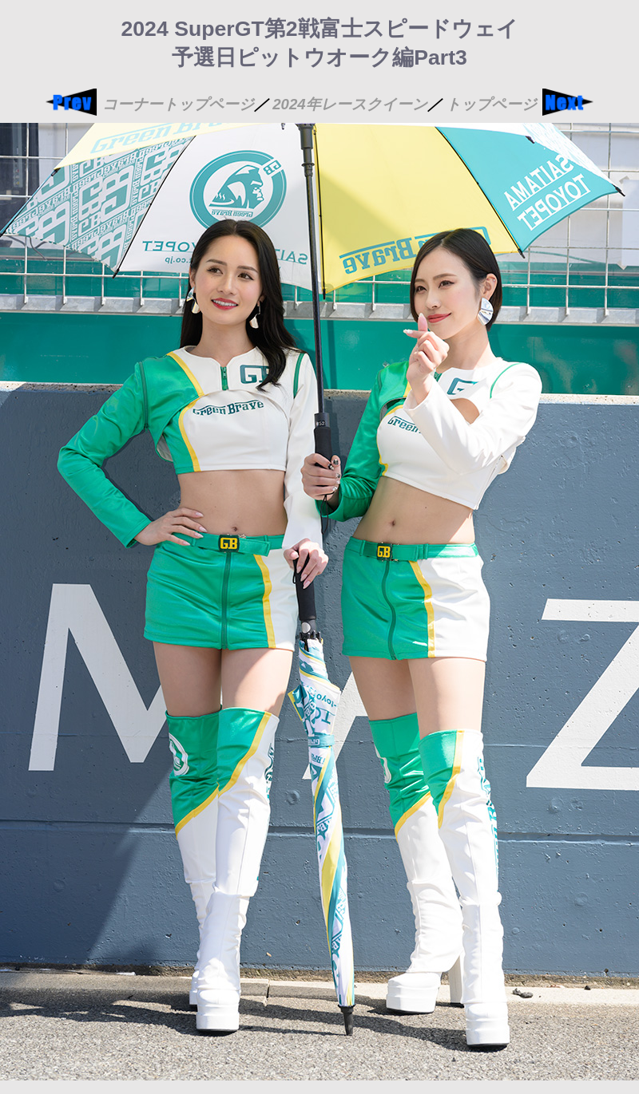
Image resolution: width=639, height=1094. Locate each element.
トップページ (491, 104)
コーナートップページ (178, 104)
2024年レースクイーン (349, 104)
